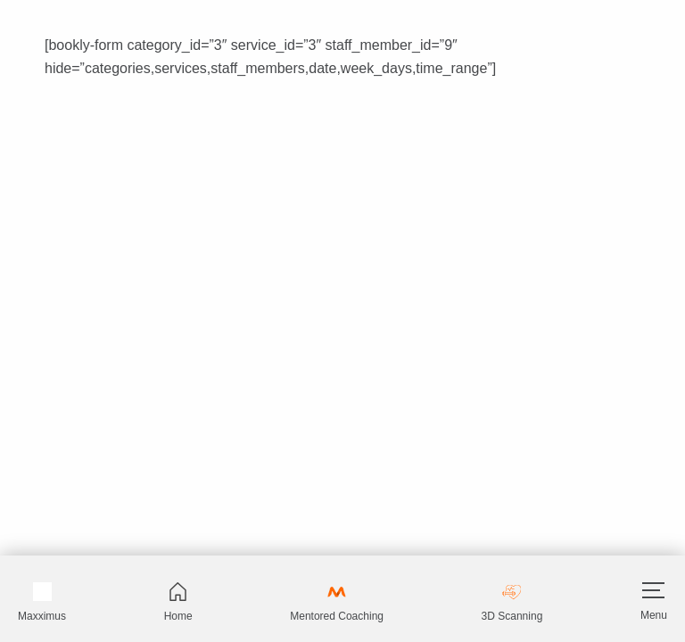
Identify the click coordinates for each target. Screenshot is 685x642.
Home (178, 602)
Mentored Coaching (337, 602)
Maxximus (42, 602)
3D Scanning (512, 602)
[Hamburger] (653, 590)
